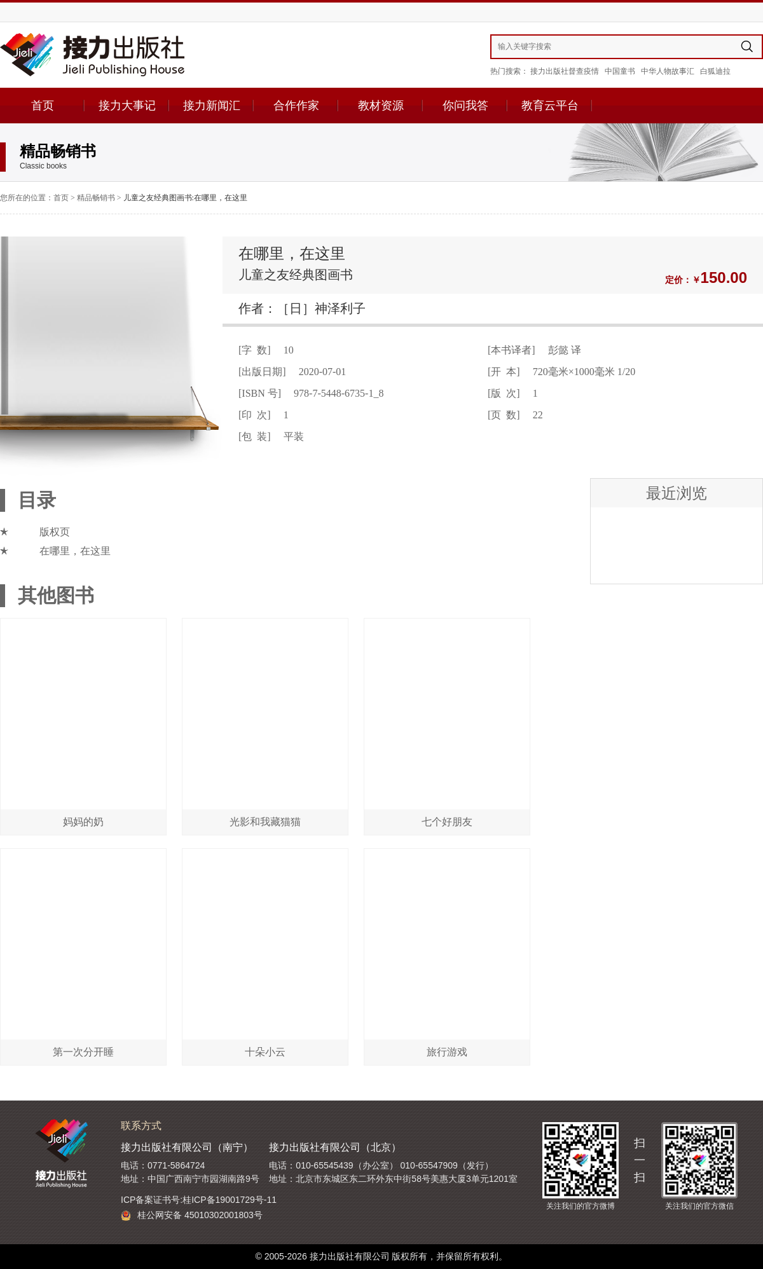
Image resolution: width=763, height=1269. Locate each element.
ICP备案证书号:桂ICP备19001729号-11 (199, 1200)
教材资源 (381, 105)
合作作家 (296, 105)
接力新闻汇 (211, 105)
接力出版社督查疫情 (564, 71)
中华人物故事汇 (667, 71)
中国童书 (620, 71)
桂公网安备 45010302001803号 (192, 1215)
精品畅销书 (96, 197)
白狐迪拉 (715, 71)
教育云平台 (550, 105)
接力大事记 (127, 105)
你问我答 (465, 105)
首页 (42, 105)
